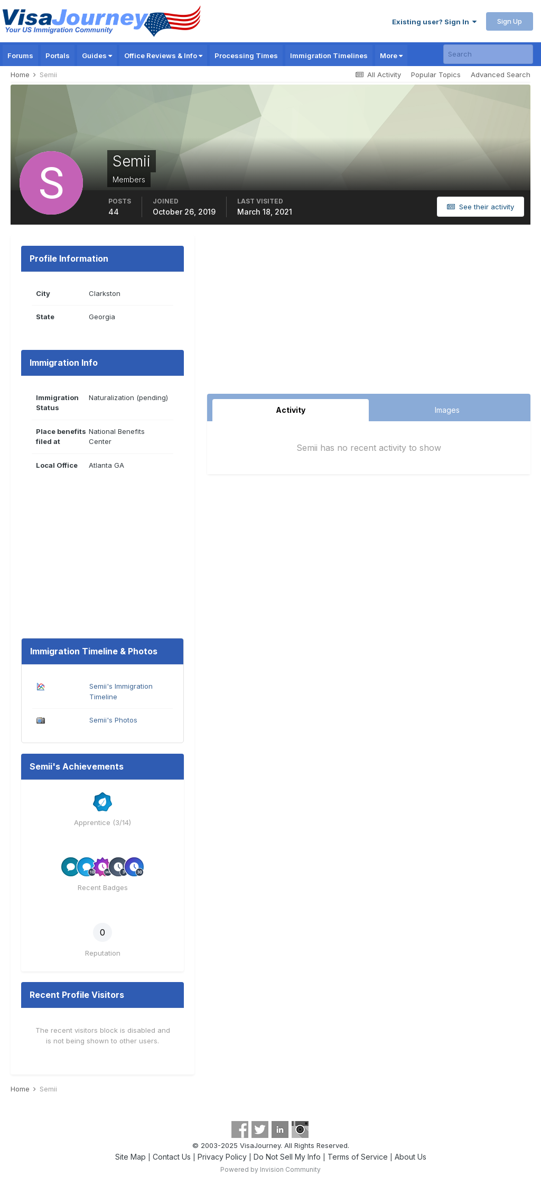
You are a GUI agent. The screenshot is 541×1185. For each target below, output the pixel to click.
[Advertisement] (368, 314)
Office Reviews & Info (163, 55)
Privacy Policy (222, 1156)
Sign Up (509, 21)
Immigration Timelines (329, 55)
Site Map (130, 1156)
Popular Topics (436, 74)
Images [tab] (447, 409)
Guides (97, 55)
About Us (410, 1156)
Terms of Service (358, 1156)
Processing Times (246, 55)
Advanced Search (500, 74)
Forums (20, 55)
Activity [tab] (290, 409)
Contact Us (172, 1156)
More (391, 55)
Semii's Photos (113, 720)
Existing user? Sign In (434, 21)
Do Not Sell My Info (287, 1156)
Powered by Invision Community (270, 1169)
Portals (57, 55)
